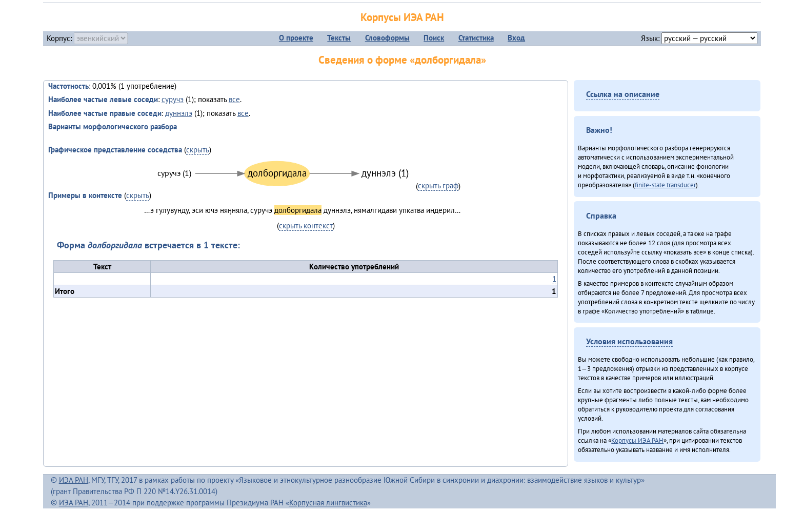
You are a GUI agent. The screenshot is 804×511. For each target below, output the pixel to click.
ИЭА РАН (73, 480)
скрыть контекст (306, 225)
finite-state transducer (665, 184)
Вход (516, 38)
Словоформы (387, 38)
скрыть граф (438, 185)
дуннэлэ (178, 113)
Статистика (476, 38)
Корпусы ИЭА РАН (402, 17)
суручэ (173, 99)
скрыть (197, 149)
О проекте (296, 38)
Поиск (434, 38)
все (234, 99)
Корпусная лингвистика (328, 502)
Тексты (339, 38)
